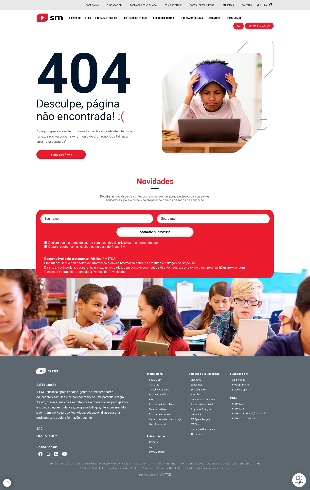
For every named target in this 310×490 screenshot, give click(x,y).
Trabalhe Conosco (159, 389)
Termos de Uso (157, 409)
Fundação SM (114, 5)
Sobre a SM (92, 5)
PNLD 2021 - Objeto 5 (243, 418)
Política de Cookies (159, 414)
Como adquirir (173, 5)
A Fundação (238, 379)
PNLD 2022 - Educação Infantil (248, 413)
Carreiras (228, 5)
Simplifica (196, 394)
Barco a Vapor (240, 389)
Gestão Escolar (199, 389)
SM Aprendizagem (201, 419)
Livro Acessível (157, 424)
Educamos (196, 384)
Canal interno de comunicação (166, 419)
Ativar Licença (198, 434)
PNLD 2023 (238, 408)
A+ (259, 5)
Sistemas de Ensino (135, 18)
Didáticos (75, 18)
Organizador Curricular (203, 399)
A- (265, 5)
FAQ (151, 447)
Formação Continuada (143, 5)
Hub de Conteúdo (158, 394)
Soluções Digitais (164, 18)
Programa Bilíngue (201, 409)
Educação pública (106, 18)
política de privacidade (118, 243)
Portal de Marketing (202, 5)
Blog (151, 399)
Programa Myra (240, 384)
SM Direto (196, 424)
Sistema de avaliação (202, 404)
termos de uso (148, 243)
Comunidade (234, 18)
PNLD (88, 18)
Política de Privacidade (109, 272)
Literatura (214, 18)
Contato (247, 5)
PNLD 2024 (238, 403)
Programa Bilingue (192, 18)
